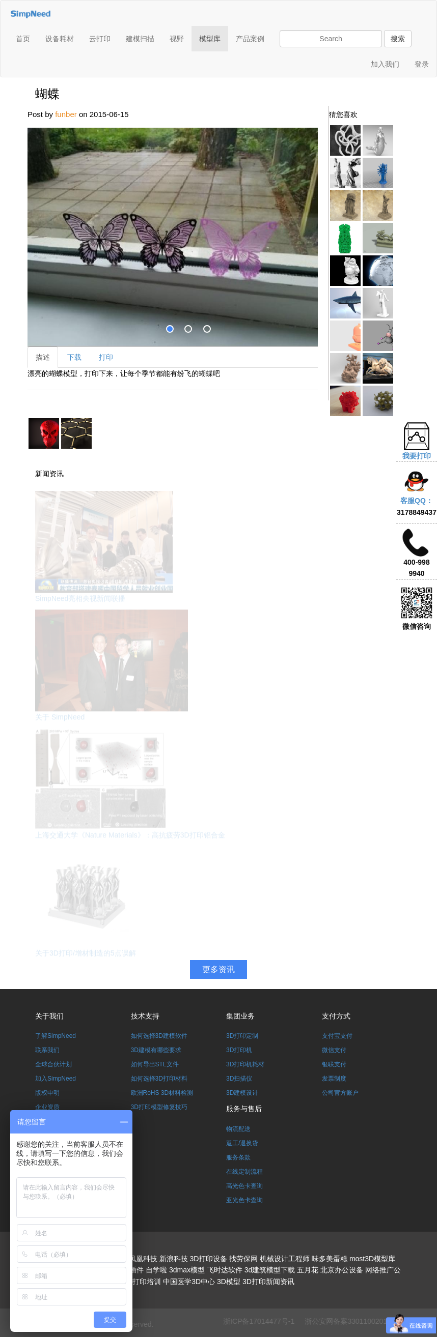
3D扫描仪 (239, 1078)
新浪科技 (173, 1259)
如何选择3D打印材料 (159, 1078)
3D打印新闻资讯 (268, 1281)
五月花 (307, 1270)
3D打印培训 (142, 1281)
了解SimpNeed (55, 1035)
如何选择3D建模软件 (159, 1035)
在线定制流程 (244, 1171)
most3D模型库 (372, 1259)
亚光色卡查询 (244, 1200)
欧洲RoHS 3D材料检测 (162, 1092)
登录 (422, 64)
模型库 (210, 39)
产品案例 (250, 39)
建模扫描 (140, 39)
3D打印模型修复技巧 (159, 1107)
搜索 (398, 39)
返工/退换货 (242, 1143)
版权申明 (47, 1092)
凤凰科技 (143, 1259)
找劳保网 (243, 1259)
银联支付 (334, 1064)
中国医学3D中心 (189, 1281)
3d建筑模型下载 (269, 1270)
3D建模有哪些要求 (156, 1050)
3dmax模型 (187, 1270)
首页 (23, 39)
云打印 (100, 39)
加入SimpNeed (55, 1078)
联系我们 (47, 1050)
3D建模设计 (242, 1092)
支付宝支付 (337, 1035)
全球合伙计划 (53, 1064)
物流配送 (238, 1128)
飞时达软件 (224, 1270)
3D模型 (228, 1281)
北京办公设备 (341, 1270)
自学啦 (156, 1270)
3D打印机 (239, 1050)
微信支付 (334, 1050)
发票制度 (334, 1078)
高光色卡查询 (244, 1185)
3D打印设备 (208, 1259)
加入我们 (385, 64)
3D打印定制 (242, 1035)
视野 (177, 39)
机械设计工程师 (285, 1259)
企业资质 (47, 1107)
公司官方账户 (340, 1092)
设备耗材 (59, 39)
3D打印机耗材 (245, 1064)
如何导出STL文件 (155, 1064)
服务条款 (238, 1157)
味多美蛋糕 (329, 1259)
